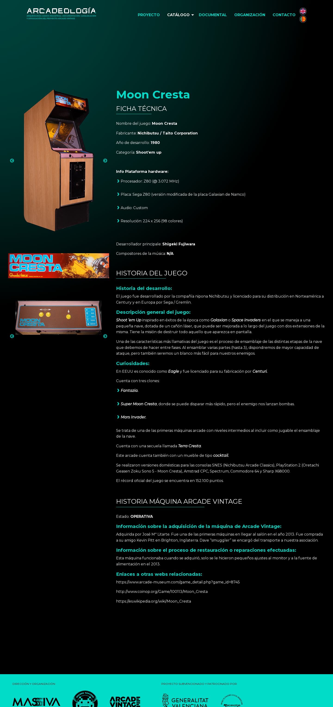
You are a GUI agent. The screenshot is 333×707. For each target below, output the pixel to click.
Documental (213, 15)
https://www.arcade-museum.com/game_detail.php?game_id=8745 (178, 582)
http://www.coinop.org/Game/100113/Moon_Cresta (162, 591)
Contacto (284, 15)
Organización (249, 15)
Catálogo (178, 15)
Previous (12, 160)
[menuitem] (148, 15)
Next (105, 160)
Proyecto (149, 15)
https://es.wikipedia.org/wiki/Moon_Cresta (153, 601)
